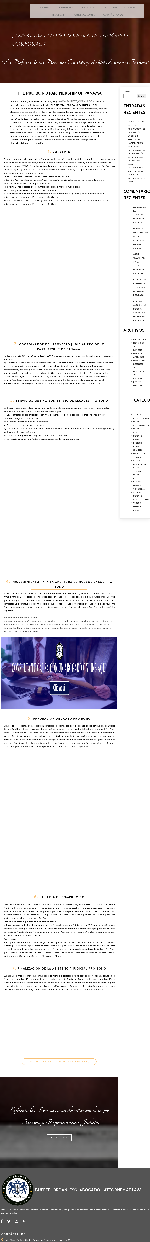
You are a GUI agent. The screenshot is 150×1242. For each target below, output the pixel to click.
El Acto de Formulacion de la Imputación (136, 172)
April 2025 (138, 379)
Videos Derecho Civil (137, 496)
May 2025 (137, 376)
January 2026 (139, 361)
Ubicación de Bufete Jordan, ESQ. (123, 1164)
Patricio (137, 229)
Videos (137, 479)
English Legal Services (137, 468)
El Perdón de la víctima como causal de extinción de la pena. (136, 197)
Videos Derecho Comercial (139, 507)
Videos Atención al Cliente (139, 486)
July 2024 (137, 400)
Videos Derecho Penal (137, 528)
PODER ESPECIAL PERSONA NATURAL (124, 1170)
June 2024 (138, 404)
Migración (139, 476)
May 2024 (137, 407)
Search (126, 114)
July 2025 (137, 372)
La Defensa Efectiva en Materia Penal (135, 161)
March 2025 (139, 383)
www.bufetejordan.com (47, 126)
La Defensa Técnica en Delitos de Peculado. (139, 335)
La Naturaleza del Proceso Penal (135, 182)
